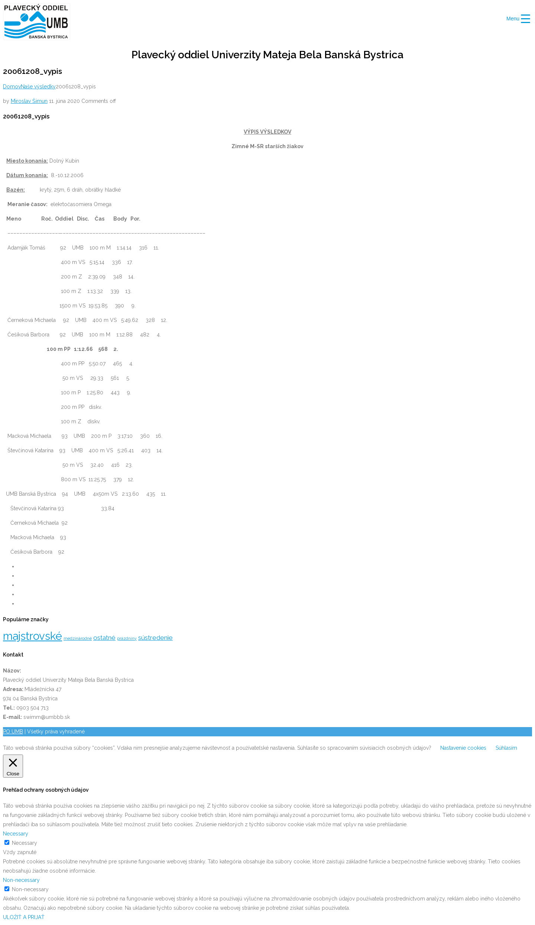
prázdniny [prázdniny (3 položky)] (127, 638)
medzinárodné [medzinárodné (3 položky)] (78, 638)
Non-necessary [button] (21, 880)
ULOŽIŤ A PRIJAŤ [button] (24, 917)
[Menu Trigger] (518, 18)
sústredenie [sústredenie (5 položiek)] (155, 637)
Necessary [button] (15, 834)
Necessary (24, 843)
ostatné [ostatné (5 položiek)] (104, 637)
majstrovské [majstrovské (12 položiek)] (32, 635)
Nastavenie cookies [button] (463, 748)
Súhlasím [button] (506, 748)
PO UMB (13, 732)
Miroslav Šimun (29, 101)
